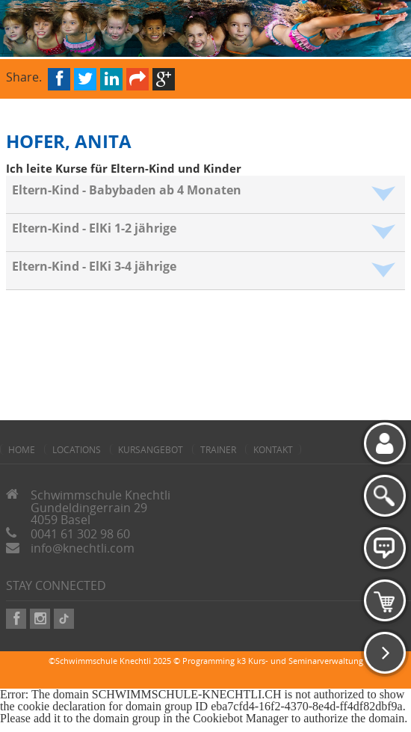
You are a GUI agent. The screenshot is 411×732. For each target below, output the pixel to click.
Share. (24, 76)
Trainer (218, 449)
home (21, 449)
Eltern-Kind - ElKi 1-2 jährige (94, 228)
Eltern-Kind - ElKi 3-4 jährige (94, 266)
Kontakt (273, 449)
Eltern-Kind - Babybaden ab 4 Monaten (126, 190)
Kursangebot (150, 449)
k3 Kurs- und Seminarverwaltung (300, 660)
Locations (76, 449)
